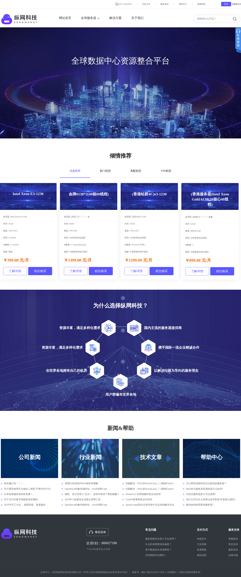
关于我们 (137, 18)
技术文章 (151, 457)
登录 (226, 4)
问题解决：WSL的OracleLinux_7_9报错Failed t (149, 483)
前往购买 (40, 271)
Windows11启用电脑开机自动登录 (143, 494)
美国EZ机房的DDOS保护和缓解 (81, 483)
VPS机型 (166, 170)
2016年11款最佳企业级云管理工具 (83, 499)
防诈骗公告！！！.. (14, 483)
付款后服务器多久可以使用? (201, 494)
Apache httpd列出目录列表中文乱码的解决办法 (149, 505)
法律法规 (233, 555)
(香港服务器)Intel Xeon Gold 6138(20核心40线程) (210, 199)
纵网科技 (201, 4)
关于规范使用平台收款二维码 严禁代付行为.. (27, 489)
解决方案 (115, 18)
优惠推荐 (75, 170)
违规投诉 (233, 539)
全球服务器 (90, 18)
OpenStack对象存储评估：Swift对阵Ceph (86, 489)
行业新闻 (90, 457)
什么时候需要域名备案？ (158, 544)
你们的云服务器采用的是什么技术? (204, 489)
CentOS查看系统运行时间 (138, 499)
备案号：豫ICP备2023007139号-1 (149, 572)
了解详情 (15, 271)
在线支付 (201, 539)
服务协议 (233, 549)
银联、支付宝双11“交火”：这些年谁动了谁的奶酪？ (92, 494)
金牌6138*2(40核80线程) (89, 194)
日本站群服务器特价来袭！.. (19, 494)
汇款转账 (201, 544)
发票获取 (201, 549)
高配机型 (135, 170)
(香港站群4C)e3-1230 (149, 194)
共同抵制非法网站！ (156, 555)
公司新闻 (30, 457)
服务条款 (164, 4)
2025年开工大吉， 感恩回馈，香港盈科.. (25, 505)
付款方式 (146, 4)
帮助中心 (183, 4)
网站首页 (65, 18)
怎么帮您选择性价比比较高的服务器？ (206, 483)
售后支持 (233, 544)
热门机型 (105, 170)
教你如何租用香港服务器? (199, 505)
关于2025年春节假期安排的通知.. (21, 499)
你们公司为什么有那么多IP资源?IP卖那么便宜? (211, 499)
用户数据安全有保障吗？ (158, 549)
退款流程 (201, 555)
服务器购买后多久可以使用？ (160, 539)
